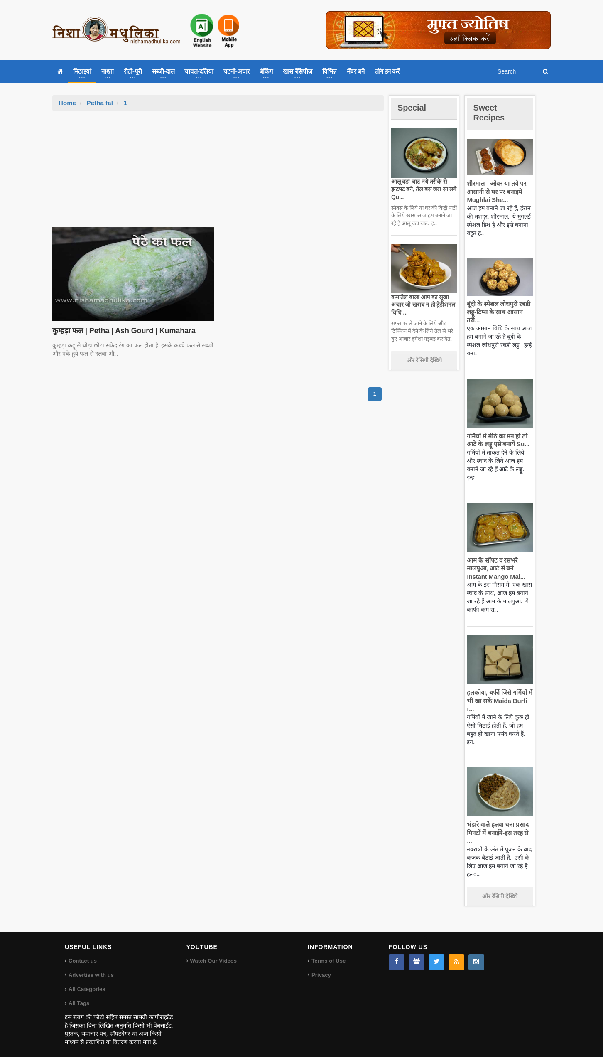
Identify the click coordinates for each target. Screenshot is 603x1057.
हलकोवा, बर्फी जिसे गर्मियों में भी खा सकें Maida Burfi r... (498, 700)
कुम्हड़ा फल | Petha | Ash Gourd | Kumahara (121, 331)
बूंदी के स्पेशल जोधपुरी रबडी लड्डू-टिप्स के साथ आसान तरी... (497, 312)
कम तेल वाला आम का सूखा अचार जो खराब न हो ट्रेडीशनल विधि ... (422, 304)
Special (412, 107)
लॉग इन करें (387, 71)
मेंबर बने (356, 71)
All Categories (87, 981)
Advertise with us (91, 967)
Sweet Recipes (490, 112)
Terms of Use (328, 953)
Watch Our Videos (213, 953)
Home (67, 102)
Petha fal (99, 102)
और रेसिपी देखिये (424, 360)
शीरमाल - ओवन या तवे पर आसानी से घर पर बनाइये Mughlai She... (495, 191)
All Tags (79, 995)
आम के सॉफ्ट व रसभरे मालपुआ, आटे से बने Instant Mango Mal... (495, 568)
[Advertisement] (218, 173)
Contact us (82, 953)
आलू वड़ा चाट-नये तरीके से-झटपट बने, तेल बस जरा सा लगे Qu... (422, 189)
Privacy (321, 967)
